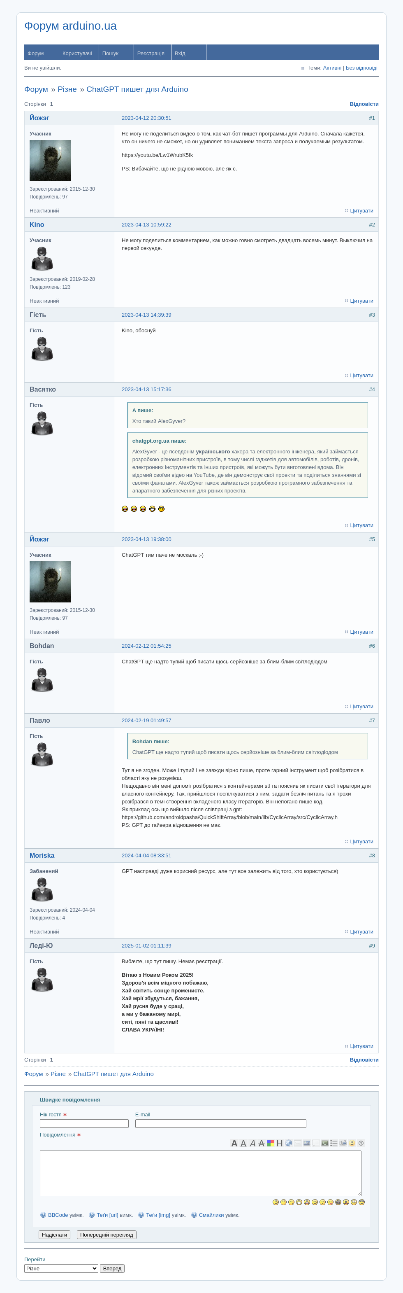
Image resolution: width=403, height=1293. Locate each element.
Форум (36, 53)
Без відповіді (362, 68)
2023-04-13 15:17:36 (146, 389)
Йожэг (39, 117)
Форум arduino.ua (70, 25)
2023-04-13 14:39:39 (146, 315)
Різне (67, 89)
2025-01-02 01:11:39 (146, 946)
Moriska (42, 855)
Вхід (180, 53)
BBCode (58, 1215)
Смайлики (211, 1215)
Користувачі (77, 53)
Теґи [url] (107, 1215)
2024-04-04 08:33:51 (146, 855)
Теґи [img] (158, 1215)
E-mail (220, 1119)
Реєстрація (150, 53)
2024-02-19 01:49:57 (146, 720)
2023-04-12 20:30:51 (146, 118)
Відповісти (364, 104)
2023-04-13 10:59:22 (146, 225)
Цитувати (361, 211)
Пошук (110, 53)
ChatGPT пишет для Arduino (137, 89)
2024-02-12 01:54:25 (146, 646)
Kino (37, 224)
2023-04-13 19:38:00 (146, 539)
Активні (332, 68)
